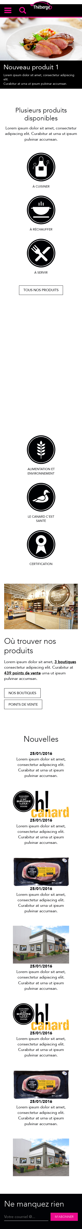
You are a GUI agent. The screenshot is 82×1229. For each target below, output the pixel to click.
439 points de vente (22, 673)
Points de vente (23, 704)
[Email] (26, 1217)
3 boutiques (65, 662)
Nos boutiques (22, 693)
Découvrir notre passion (41, 419)
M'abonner (64, 1217)
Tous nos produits (41, 290)
